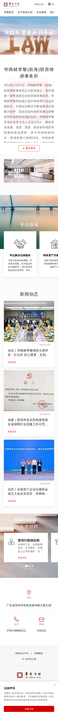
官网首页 (9, 12)
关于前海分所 (25, 12)
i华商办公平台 (22, 658)
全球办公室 (29, 664)
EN (51, 4)
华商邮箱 (38, 658)
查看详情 (29, 709)
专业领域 (41, 12)
